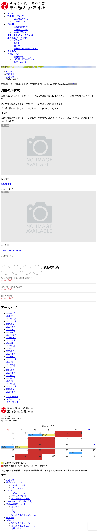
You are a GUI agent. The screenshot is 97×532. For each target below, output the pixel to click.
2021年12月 (11, 370)
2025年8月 (10, 327)
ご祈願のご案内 (21, 30)
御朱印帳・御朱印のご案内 (12, 287)
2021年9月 (10, 373)
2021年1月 (10, 384)
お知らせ (72, 84)
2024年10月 (11, 338)
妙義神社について (14, 482)
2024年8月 (10, 343)
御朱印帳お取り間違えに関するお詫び (16, 278)
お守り (17, 46)
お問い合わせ (20, 62)
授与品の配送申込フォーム (26, 48)
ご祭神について (21, 21)
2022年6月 (10, 362)
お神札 (17, 43)
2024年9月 (10, 340)
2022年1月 (10, 367)
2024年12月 (11, 335)
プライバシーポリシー (16, 399)
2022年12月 (11, 359)
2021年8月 (10, 375)
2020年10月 (11, 389)
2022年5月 (10, 365)
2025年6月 (10, 329)
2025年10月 (11, 324)
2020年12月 (11, 386)
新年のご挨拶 (6, 184)
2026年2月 (10, 313)
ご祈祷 (9, 490)
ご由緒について (21, 19)
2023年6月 (10, 357)
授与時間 (18, 40)
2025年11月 (11, 321)
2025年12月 (11, 319)
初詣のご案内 (6, 296)
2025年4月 (10, 332)
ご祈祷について (21, 27)
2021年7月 (10, 378)
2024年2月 (10, 346)
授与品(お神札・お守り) (17, 504)
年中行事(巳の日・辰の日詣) (19, 501)
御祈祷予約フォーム (23, 32)
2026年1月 (10, 316)
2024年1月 (10, 348)
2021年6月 (10, 381)
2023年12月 (11, 351)
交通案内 (10, 518)
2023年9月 (10, 354)
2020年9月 (10, 392)
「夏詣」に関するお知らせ (11, 251)
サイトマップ (12, 402)
